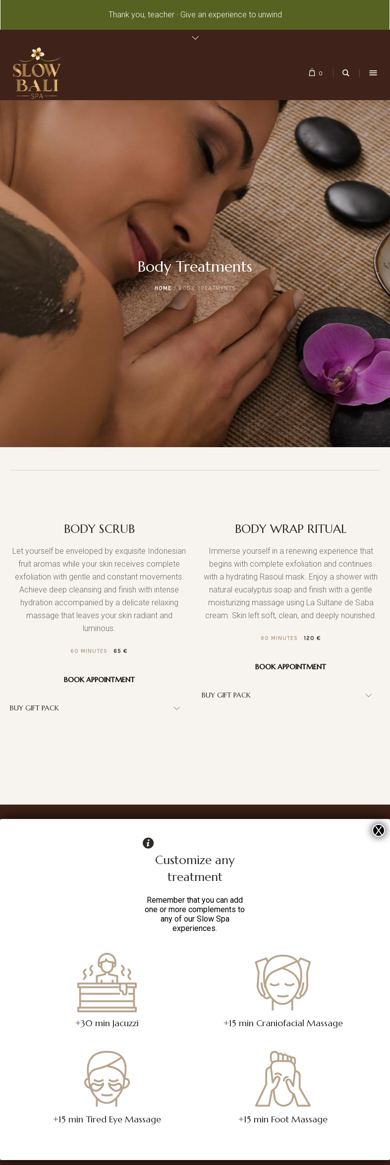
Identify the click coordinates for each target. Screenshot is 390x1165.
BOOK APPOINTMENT (99, 679)
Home (163, 288)
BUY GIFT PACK (34, 707)
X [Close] (379, 830)
